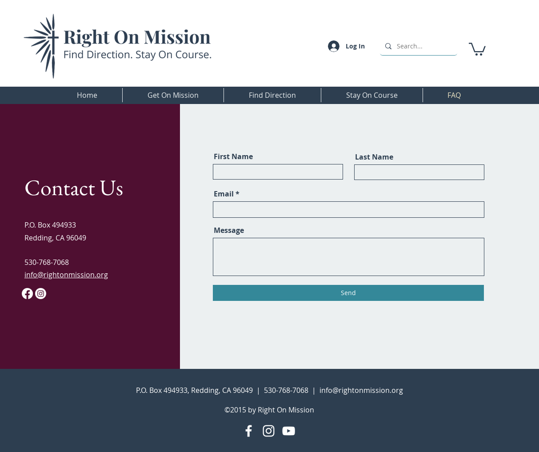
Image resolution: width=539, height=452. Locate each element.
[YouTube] (288, 431)
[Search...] (418, 46)
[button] (477, 48)
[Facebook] (248, 431)
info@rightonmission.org (361, 390)
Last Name (374, 156)
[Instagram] (268, 431)
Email (224, 193)
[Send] (348, 293)
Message (229, 230)
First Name (233, 156)
